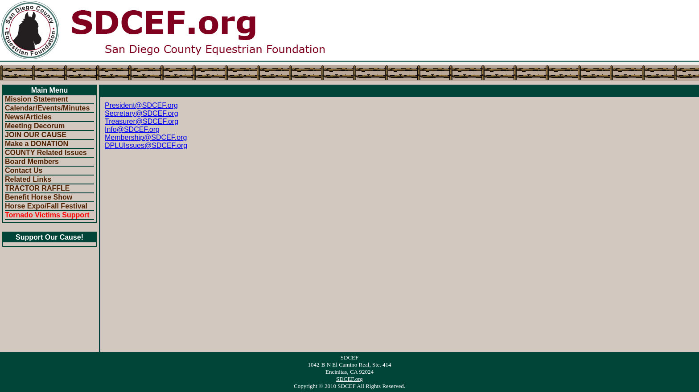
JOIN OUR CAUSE (35, 135)
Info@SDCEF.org (132, 129)
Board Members (32, 161)
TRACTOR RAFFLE (37, 188)
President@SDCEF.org (141, 105)
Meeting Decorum (35, 126)
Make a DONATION (36, 143)
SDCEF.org (349, 379)
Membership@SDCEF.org (146, 137)
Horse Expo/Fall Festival (46, 206)
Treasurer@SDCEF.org (141, 121)
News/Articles (28, 117)
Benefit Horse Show (38, 197)
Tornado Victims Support (47, 215)
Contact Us (23, 170)
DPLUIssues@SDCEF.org (146, 145)
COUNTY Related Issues (46, 152)
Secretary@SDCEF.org (141, 113)
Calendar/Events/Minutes (47, 108)
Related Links (28, 179)
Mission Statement (36, 99)
